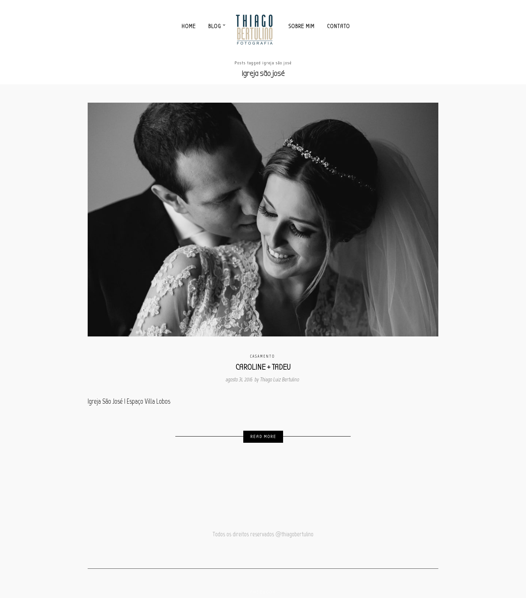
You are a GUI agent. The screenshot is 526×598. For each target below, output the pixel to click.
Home (189, 26)
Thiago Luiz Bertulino (279, 379)
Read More (263, 436)
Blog (214, 26)
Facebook (263, 592)
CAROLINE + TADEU (263, 367)
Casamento (262, 356)
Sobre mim (302, 26)
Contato (338, 26)
